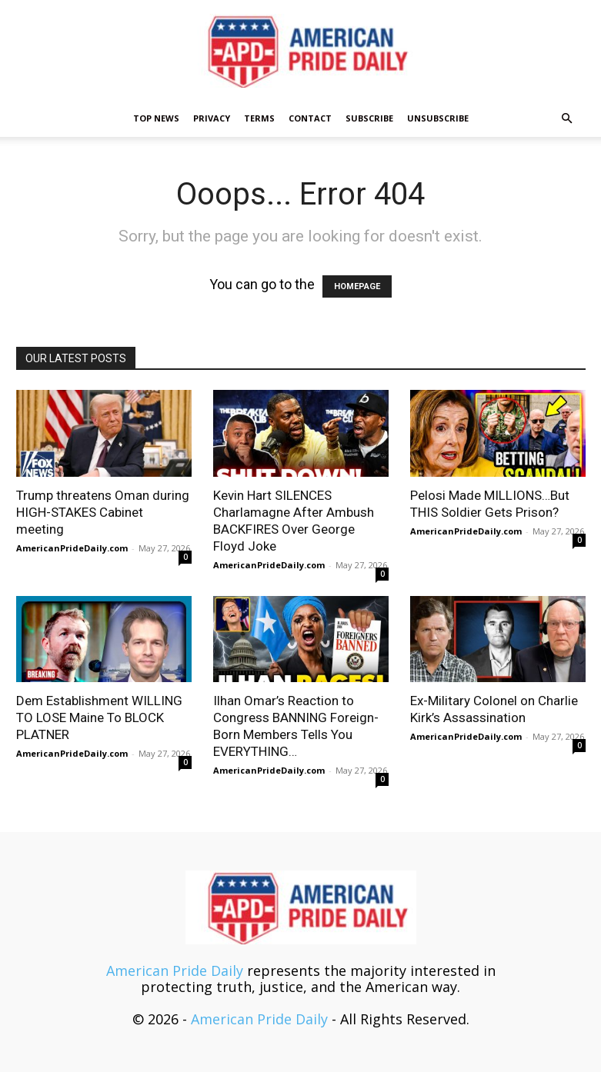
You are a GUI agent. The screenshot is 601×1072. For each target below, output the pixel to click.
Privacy (211, 118)
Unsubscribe (438, 118)
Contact (310, 118)
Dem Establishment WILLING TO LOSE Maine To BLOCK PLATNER (99, 717)
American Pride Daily (174, 970)
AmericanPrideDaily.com (72, 548)
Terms (259, 118)
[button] (567, 117)
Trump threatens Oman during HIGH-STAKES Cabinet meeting (102, 512)
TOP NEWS (156, 118)
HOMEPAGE (357, 286)
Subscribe (369, 118)
